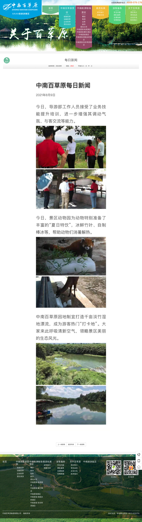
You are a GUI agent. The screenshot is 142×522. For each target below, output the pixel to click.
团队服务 (117, 15)
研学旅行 (100, 12)
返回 (7, 60)
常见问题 (117, 12)
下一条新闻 (80, 444)
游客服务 (117, 8)
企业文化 (133, 17)
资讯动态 (133, 15)
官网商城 (117, 20)
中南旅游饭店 (89, 461)
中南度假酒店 (84, 34)
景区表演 (67, 24)
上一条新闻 (61, 444)
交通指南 (117, 17)
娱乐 (84, 24)
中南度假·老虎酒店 (84, 29)
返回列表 (71, 444)
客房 (84, 19)
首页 (50, 8)
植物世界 (67, 17)
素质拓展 (100, 8)
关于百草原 (134, 8)
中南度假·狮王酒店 (84, 32)
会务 (84, 22)
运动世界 (67, 22)
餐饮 (84, 17)
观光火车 (83, 27)
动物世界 (67, 19)
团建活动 (100, 15)
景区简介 (133, 12)
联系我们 (133, 20)
